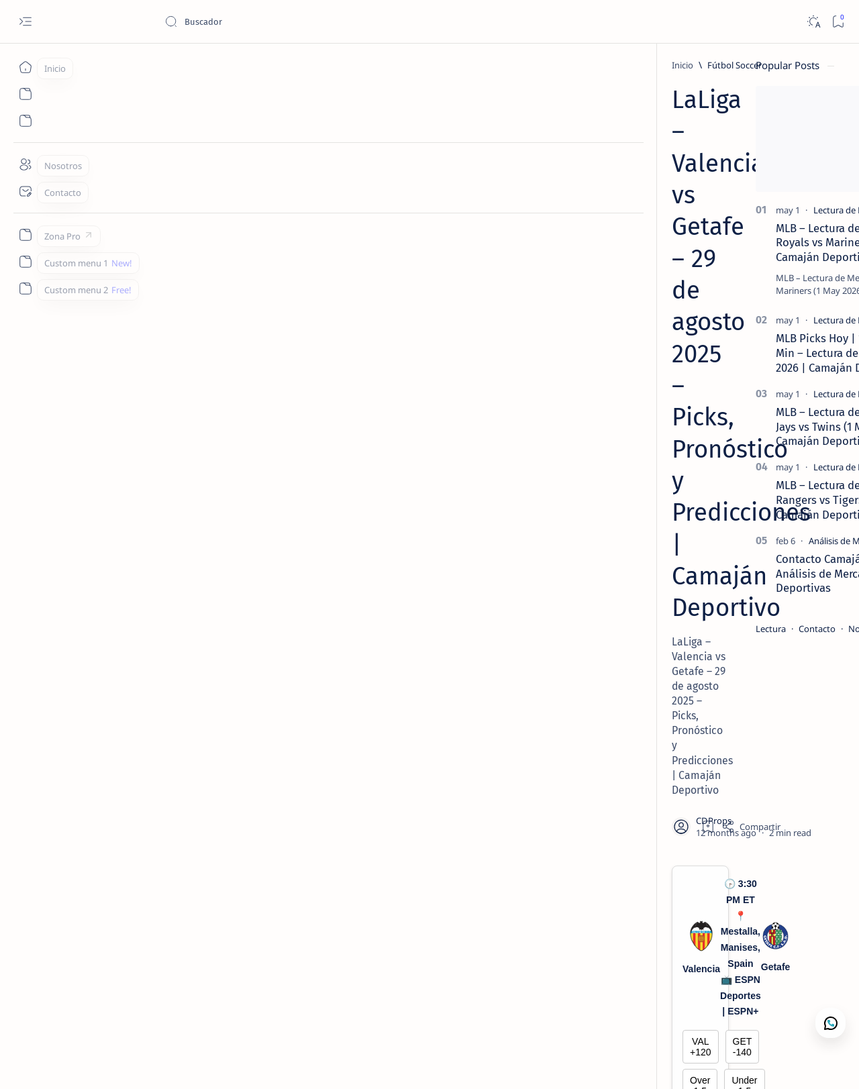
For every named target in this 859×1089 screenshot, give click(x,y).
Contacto (697, 629)
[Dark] (813, 22)
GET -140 (444, 357)
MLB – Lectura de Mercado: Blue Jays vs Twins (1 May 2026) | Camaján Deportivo (735, 426)
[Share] (591, 231)
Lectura (651, 629)
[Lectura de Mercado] (734, 210)
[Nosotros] (25, 164)
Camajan (114, 1063)
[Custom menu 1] (25, 261)
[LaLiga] (183, 971)
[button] (778, 1062)
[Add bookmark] (549, 231)
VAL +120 (250, 357)
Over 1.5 (250, 385)
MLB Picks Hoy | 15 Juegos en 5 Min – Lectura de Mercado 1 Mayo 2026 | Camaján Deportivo (738, 352)
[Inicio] (25, 67)
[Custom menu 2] (25, 288)
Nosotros (747, 629)
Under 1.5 (443, 385)
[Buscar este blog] (265, 21)
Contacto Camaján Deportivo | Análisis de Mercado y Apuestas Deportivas (735, 573)
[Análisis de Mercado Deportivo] (750, 541)
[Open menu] (25, 22)
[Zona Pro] (25, 234)
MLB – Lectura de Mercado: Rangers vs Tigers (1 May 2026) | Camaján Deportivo (735, 499)
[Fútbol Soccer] (148, 65)
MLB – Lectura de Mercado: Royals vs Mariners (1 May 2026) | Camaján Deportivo (738, 242)
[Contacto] (25, 191)
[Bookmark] (838, 22)
